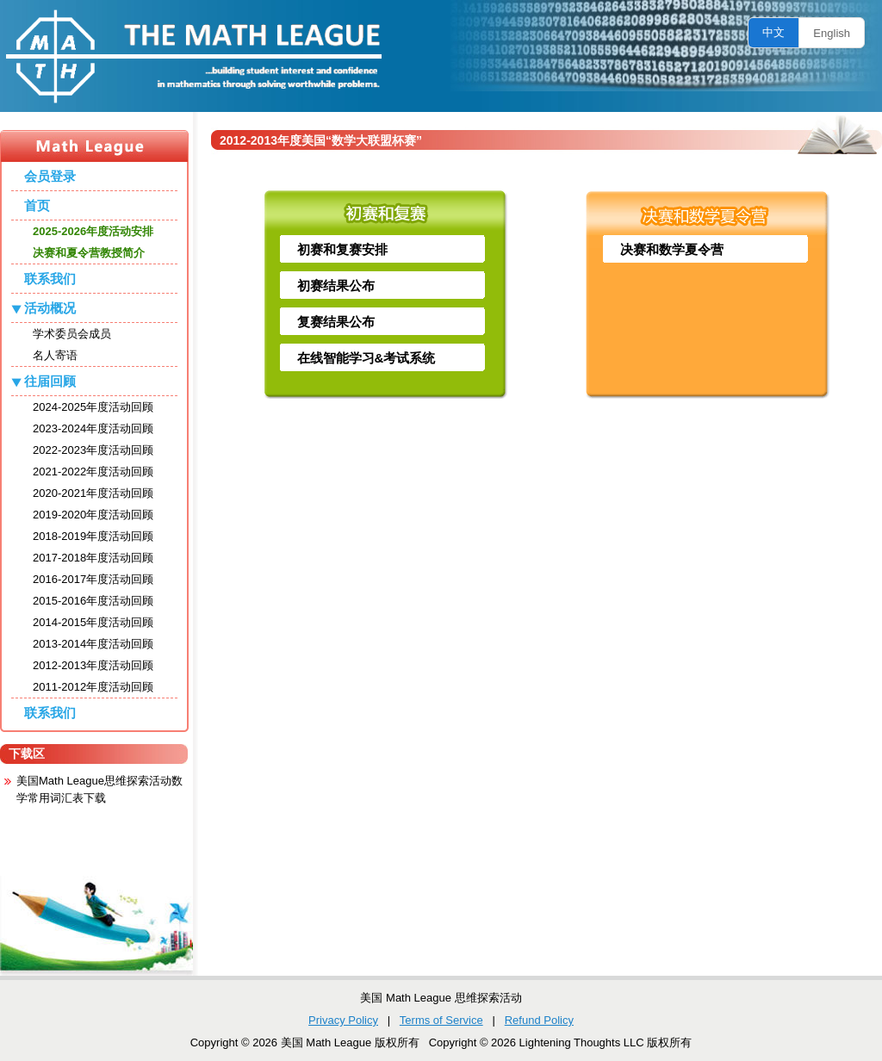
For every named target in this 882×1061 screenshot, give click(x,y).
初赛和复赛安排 (342, 249)
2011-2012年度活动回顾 (93, 686)
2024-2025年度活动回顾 (93, 406)
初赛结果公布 (336, 285)
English (831, 33)
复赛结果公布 (336, 321)
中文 (773, 32)
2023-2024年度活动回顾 (93, 428)
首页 (37, 205)
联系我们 (50, 278)
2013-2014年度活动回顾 (93, 643)
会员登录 (50, 176)
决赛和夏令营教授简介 (89, 252)
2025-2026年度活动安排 (93, 231)
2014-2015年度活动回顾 (93, 622)
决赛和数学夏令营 (672, 249)
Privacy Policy (343, 1020)
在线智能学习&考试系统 (366, 358)
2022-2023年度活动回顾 (93, 450)
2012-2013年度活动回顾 (93, 665)
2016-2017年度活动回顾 (93, 579)
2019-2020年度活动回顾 (93, 514)
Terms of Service (441, 1020)
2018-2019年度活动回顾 (93, 536)
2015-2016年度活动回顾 (93, 600)
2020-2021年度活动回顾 (93, 493)
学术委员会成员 (72, 333)
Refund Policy (539, 1020)
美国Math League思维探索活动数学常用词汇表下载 (99, 789)
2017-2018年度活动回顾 (93, 557)
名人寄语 (55, 355)
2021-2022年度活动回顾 (93, 471)
